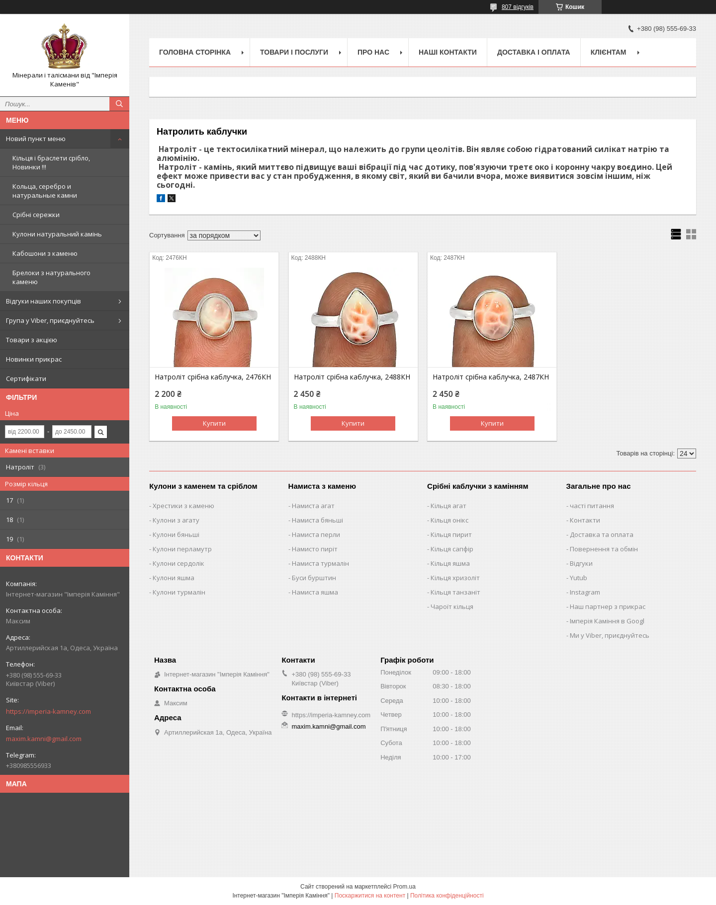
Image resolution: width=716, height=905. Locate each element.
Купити (214, 423)
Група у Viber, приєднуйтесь (50, 320)
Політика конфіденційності (447, 895)
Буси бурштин (314, 577)
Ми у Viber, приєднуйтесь (609, 635)
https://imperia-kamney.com (48, 711)
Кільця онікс (449, 520)
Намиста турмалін (320, 563)
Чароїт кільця (452, 606)
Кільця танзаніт (455, 592)
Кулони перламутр (182, 548)
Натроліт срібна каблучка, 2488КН (352, 377)
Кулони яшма (173, 577)
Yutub (578, 577)
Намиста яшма (315, 592)
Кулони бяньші (176, 534)
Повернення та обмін (604, 548)
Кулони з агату (176, 520)
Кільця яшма (450, 563)
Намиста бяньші (317, 520)
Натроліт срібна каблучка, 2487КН (491, 377)
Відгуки (581, 563)
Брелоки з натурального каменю (51, 277)
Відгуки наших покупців (43, 301)
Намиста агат (313, 505)
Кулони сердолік (178, 563)
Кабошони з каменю (45, 253)
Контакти (585, 520)
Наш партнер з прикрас (607, 606)
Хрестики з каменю (183, 505)
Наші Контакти (448, 52)
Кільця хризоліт (455, 577)
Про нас (373, 52)
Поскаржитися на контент (370, 895)
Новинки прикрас (34, 359)
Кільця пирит (451, 534)
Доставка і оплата (533, 52)
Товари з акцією (31, 339)
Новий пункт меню (36, 138)
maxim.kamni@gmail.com (44, 738)
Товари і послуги (294, 52)
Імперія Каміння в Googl (607, 620)
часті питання (592, 505)
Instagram (585, 592)
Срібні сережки (36, 214)
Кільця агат (448, 505)
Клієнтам (608, 52)
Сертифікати (26, 378)
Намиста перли (316, 534)
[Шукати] (119, 103)
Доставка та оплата (601, 534)
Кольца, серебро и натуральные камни (44, 191)
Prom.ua (404, 886)
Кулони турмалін (179, 592)
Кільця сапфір (452, 548)
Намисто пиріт (315, 548)
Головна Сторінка (195, 52)
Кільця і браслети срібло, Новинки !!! (51, 162)
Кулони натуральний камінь (57, 233)
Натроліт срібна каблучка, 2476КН (213, 377)
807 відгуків (518, 6)
